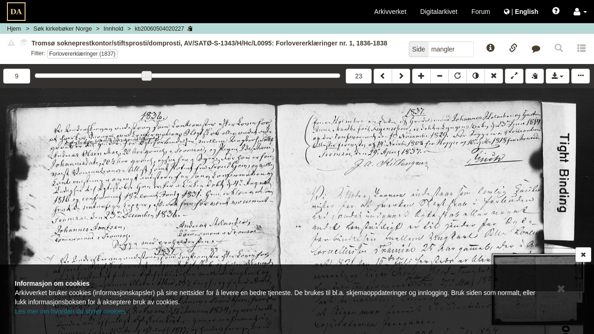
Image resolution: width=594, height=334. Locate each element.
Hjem (14, 28)
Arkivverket (390, 11)
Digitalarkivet (439, 11)
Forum (480, 11)
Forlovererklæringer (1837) (82, 54)
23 (358, 76)
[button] (580, 11)
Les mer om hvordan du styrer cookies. (71, 311)
